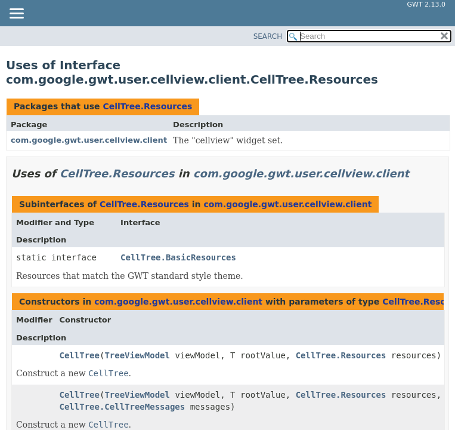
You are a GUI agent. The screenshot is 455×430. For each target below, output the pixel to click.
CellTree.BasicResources (178, 257)
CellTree (80, 355)
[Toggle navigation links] (16, 14)
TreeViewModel (137, 355)
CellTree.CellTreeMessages (122, 406)
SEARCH (268, 36)
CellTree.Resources (147, 106)
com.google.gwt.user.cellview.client (89, 140)
